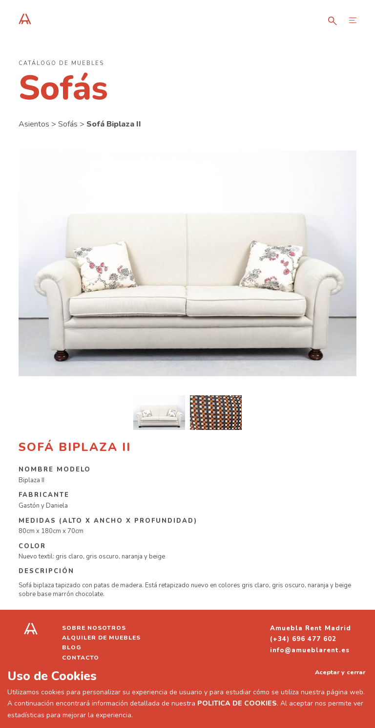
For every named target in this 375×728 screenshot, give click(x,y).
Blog (72, 647)
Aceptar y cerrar (340, 672)
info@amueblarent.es (310, 650)
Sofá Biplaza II (113, 124)
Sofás (68, 124)
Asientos (34, 124)
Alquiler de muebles (101, 638)
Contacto (80, 658)
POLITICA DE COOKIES (237, 703)
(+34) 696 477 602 (303, 639)
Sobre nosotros (94, 628)
